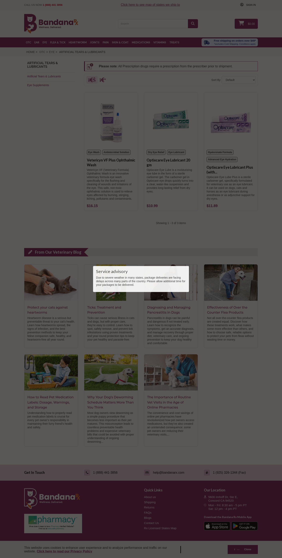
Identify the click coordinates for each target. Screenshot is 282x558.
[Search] (193, 23)
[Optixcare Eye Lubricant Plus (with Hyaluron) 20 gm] (231, 121)
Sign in (250, 4)
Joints (94, 42)
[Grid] (92, 80)
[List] (103, 80)
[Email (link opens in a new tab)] (171, 473)
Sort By (215, 80)
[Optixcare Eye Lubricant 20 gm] (171, 121)
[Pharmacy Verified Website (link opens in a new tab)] (81, 523)
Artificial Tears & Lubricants (44, 76)
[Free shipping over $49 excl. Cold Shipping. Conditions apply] (230, 42)
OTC (28, 42)
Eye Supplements (38, 85)
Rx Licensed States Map (160, 528)
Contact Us (151, 523)
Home (30, 52)
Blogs (148, 517)
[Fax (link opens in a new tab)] (231, 473)
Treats (174, 42)
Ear (36, 42)
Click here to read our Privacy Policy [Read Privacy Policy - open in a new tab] (64, 551)
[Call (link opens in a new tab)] (111, 473)
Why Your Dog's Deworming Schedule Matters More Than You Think (110, 402)
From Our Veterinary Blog (58, 252)
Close (242, 549)
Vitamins (159, 42)
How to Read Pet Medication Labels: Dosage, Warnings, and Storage (50, 402)
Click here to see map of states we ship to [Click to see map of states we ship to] (150, 4)
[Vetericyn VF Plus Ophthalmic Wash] (111, 121)
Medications (141, 42)
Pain (106, 42)
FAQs (148, 512)
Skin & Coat (120, 42)
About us (150, 497)
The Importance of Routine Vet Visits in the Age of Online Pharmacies (169, 402)
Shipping (150, 502)
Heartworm (78, 42)
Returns (149, 507)
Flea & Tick (58, 42)
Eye (45, 42)
